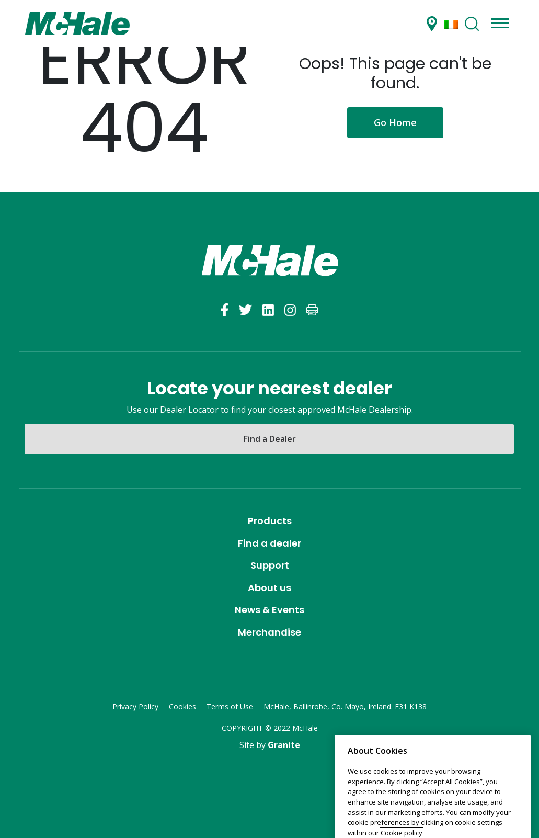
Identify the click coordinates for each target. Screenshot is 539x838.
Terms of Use (230, 706)
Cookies (182, 706)
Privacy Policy (135, 706)
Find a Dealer (270, 439)
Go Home (395, 122)
